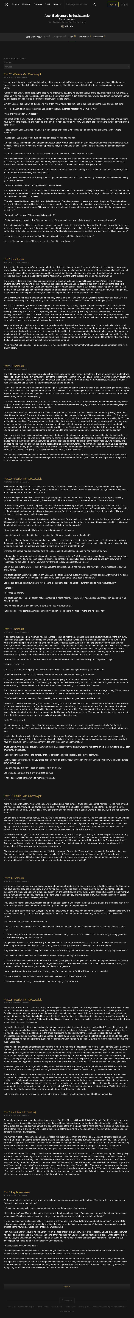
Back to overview (67, 19)
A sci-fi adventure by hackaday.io (67, 15)
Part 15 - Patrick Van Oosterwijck (22, 796)
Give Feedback (42, 1307)
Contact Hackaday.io (26, 1307)
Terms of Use (57, 1307)
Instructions (85, 36)
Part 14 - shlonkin (14, 878)
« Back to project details (15, 58)
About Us (11, 1307)
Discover (26, 4)
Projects (15, 4)
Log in (125, 4)
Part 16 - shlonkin (14, 629)
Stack (47, 4)
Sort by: (8, 62)
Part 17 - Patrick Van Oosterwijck (22, 478)
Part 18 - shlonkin (14, 366)
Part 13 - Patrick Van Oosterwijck (22, 999)
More (58, 4)
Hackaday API (84, 1307)
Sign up (112, 4)
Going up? (67, 1300)
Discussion (99, 36)
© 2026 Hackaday (67, 1312)
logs (72, 36)
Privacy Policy (70, 1307)
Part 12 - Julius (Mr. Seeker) (20, 1112)
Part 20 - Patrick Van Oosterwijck (22, 74)
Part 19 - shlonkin (14, 259)
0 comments (24, 77)
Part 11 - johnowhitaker (17, 1192)
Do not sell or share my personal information (109, 1307)
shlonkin (67, 26)
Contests (38, 4)
